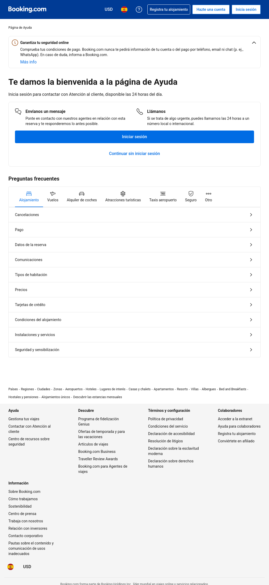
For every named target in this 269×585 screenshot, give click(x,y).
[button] (134, 42)
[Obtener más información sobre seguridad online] (28, 62)
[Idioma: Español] (10, 567)
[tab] (29, 197)
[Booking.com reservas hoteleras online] (27, 9)
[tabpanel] (134, 282)
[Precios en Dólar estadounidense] (27, 567)
